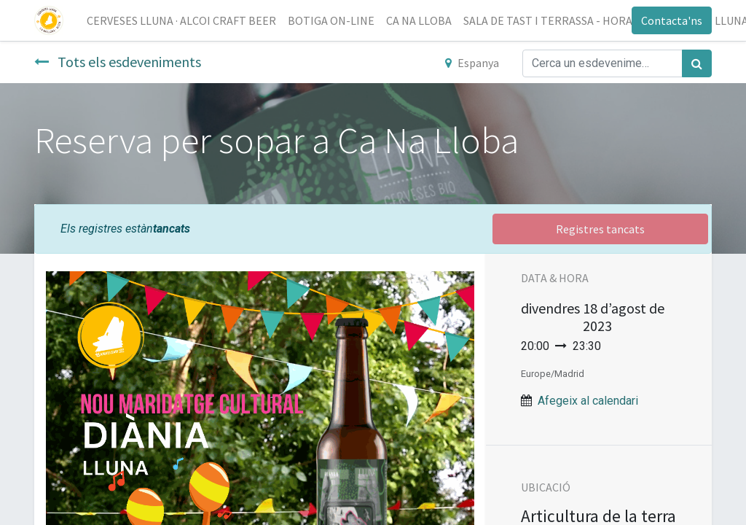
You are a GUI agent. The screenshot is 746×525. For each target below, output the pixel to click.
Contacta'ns (671, 20)
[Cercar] (697, 63)
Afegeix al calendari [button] (588, 401)
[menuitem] (181, 20)
